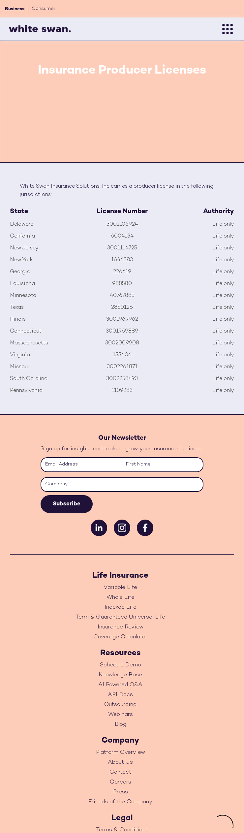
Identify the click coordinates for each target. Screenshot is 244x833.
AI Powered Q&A (120, 685)
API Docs (120, 695)
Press (120, 792)
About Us (120, 762)
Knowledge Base (120, 675)
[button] (227, 29)
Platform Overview (120, 752)
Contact (120, 772)
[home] (38, 29)
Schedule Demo (120, 665)
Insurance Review (120, 627)
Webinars (120, 715)
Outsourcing (120, 705)
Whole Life (121, 597)
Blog (120, 724)
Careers (120, 782)
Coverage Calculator (120, 637)
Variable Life (120, 588)
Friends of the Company (120, 802)
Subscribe (66, 504)
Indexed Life (121, 607)
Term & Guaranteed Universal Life (120, 617)
